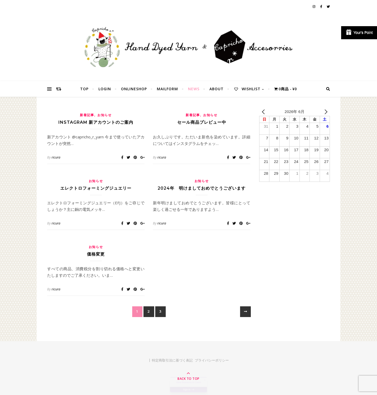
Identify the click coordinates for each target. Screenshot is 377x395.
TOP (84, 88)
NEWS (193, 88)
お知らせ (104, 115)
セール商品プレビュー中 (201, 122)
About (216, 88)
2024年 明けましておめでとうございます (202, 188)
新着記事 (87, 115)
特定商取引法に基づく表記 (172, 360)
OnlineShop (134, 88)
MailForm (167, 88)
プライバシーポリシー (212, 360)
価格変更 (96, 254)
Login (104, 88)
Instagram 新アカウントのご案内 (95, 122)
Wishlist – (249, 88)
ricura (56, 157)
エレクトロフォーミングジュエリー (95, 188)
